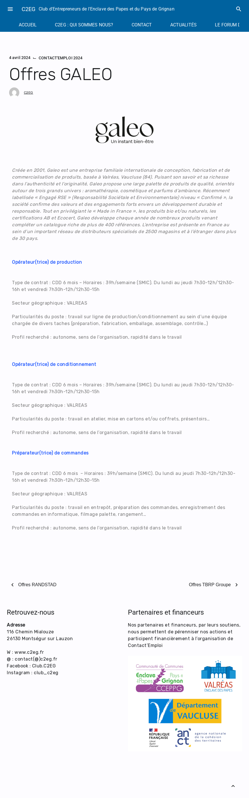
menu (10, 9)
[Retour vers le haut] (233, 786)
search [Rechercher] (238, 9)
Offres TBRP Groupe (210, 584)
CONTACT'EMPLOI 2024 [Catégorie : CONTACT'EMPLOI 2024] (60, 58)
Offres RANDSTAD (37, 584)
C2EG (29, 9)
